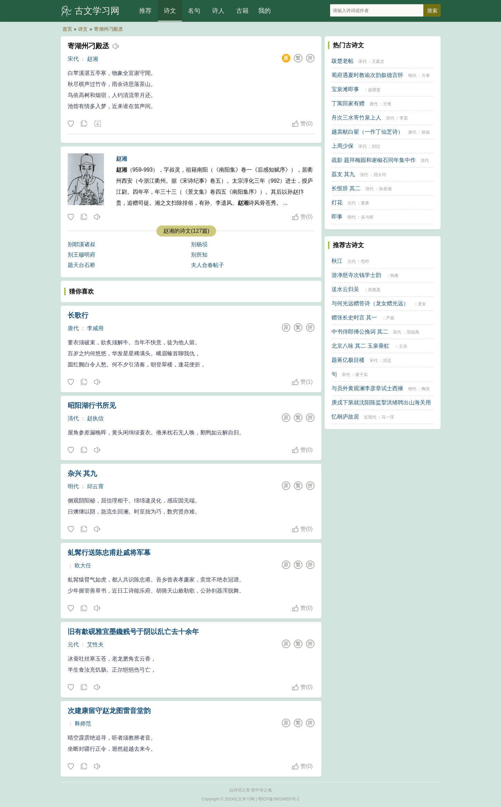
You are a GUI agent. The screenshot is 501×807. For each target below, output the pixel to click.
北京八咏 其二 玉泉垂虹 (360, 346)
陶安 (426, 388)
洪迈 (387, 360)
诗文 (170, 10)
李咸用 (95, 328)
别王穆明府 (81, 255)
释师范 (83, 724)
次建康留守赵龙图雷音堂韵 (109, 710)
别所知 (199, 255)
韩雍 (394, 275)
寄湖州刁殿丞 (108, 29)
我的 (264, 10)
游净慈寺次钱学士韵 (356, 275)
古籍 (242, 10)
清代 (73, 418)
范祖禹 (413, 332)
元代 (73, 644)
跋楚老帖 (342, 61)
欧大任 (83, 565)
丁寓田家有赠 (348, 103)
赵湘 (92, 59)
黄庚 (365, 203)
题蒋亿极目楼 (348, 360)
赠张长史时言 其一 (354, 317)
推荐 (145, 10)
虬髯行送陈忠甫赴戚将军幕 (109, 552)
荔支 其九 (343, 174)
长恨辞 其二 (345, 188)
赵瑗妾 (374, 89)
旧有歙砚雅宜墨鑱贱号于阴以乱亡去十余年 (133, 631)
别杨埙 (199, 244)
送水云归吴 (345, 289)
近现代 (370, 417)
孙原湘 (385, 188)
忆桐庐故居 (345, 417)
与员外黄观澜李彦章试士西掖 (367, 388)
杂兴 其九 (82, 473)
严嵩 (390, 318)
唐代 (73, 328)
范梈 (365, 261)
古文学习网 (97, 11)
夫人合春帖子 (207, 265)
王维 (387, 104)
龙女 (422, 303)
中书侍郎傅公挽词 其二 (359, 332)
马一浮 (388, 417)
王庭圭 (378, 61)
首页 (67, 29)
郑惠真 (374, 289)
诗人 (218, 10)
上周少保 (342, 146)
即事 (337, 217)
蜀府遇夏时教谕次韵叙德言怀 (367, 75)
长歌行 (78, 315)
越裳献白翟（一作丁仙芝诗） (367, 132)
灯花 (337, 202)
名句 (194, 10)
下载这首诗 (97, 124)
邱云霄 (95, 486)
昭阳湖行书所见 (92, 405)
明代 (73, 486)
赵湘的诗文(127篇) (186, 231)
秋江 (337, 261)
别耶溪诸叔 (81, 244)
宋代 (73, 59)
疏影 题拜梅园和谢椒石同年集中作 (373, 160)
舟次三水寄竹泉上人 (356, 118)
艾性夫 (95, 644)
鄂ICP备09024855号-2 (278, 799)
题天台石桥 (81, 265)
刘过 (376, 146)
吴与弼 (367, 217)
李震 (403, 118)
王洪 (403, 346)
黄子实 (361, 374)
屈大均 (380, 174)
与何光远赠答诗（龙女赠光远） (370, 303)
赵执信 (95, 418)
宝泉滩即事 (345, 89)
